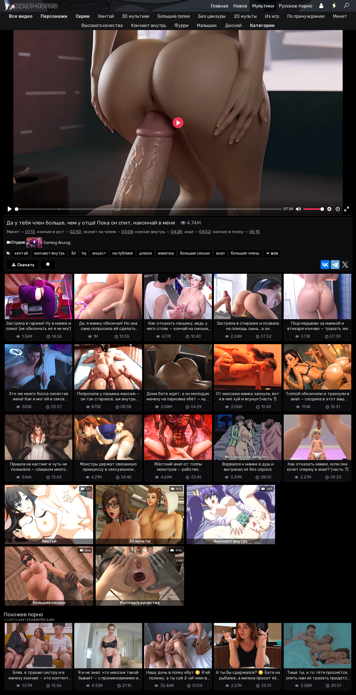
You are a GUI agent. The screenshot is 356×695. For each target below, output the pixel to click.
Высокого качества (101, 25)
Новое (240, 6)
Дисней (233, 25)
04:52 (205, 231)
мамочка (166, 253)
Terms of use (32, 687)
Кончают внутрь (148, 25)
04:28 (176, 231)
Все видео (20, 16)
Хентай (106, 16)
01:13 (30, 231)
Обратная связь (61, 687)
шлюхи (145, 253)
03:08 (127, 231)
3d (73, 253)
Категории (262, 25)
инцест (99, 253)
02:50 (75, 231)
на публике (122, 253)
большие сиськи (195, 253)
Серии (83, 16)
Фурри (181, 25)
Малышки (207, 25)
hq (84, 253)
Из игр (272, 16)
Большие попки (174, 16)
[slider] (148, 209)
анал (220, 253)
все (272, 253)
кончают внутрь (49, 253)
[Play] (10, 209)
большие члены (245, 253)
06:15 (254, 231)
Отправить (25, 664)
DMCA (12, 687)
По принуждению (306, 16)
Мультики (263, 6)
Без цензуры (212, 16)
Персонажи (54, 16)
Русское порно (295, 6)
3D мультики (135, 16)
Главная (219, 6)
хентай (21, 253)
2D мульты (245, 16)
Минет (340, 16)
